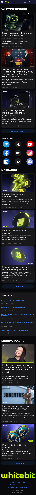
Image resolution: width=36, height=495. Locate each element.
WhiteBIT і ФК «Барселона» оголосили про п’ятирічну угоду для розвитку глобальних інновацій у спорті (17, 73)
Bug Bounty (11, 487)
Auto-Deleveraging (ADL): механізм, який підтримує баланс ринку (14, 112)
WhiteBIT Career (23, 487)
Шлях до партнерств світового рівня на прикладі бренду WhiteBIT (17, 408)
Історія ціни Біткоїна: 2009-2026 (12, 301)
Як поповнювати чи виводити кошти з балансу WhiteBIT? (16, 268)
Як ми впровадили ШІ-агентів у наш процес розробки (17, 34)
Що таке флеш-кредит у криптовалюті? (13, 195)
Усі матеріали (18, 286)
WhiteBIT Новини (15, 484)
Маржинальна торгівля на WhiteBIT (13, 307)
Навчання (23, 484)
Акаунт (30, 281)
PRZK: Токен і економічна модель (14, 446)
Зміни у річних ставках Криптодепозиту (15, 330)
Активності (13, 482)
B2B (16, 487)
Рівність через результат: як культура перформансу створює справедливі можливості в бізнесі (18, 368)
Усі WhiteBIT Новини (18, 131)
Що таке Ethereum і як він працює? (14, 231)
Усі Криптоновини (18, 463)
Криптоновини (22, 482)
